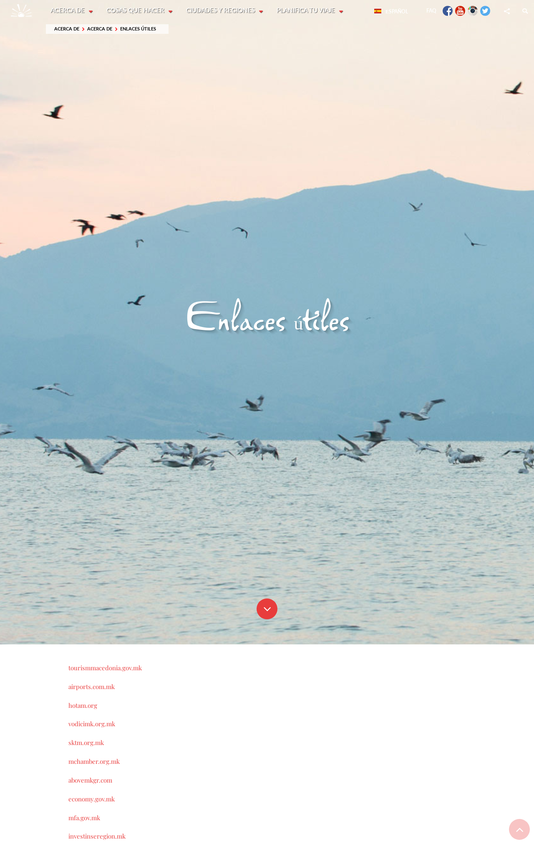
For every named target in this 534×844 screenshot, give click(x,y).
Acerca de (68, 10)
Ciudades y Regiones (222, 10)
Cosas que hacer (137, 10)
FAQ (431, 11)
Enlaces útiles (138, 29)
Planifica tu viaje (308, 10)
